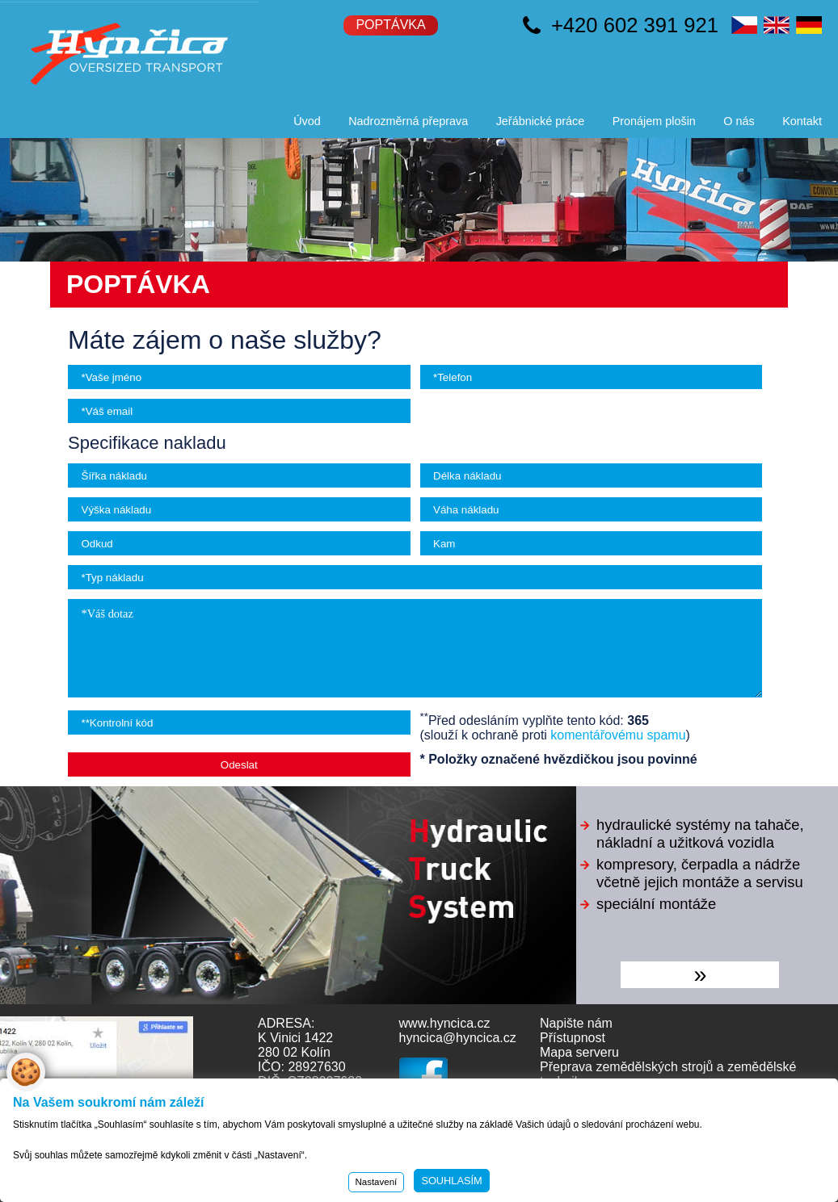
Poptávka (390, 24)
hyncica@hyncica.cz (457, 1038)
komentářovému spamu (617, 735)
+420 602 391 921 (634, 25)
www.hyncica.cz (445, 1023)
